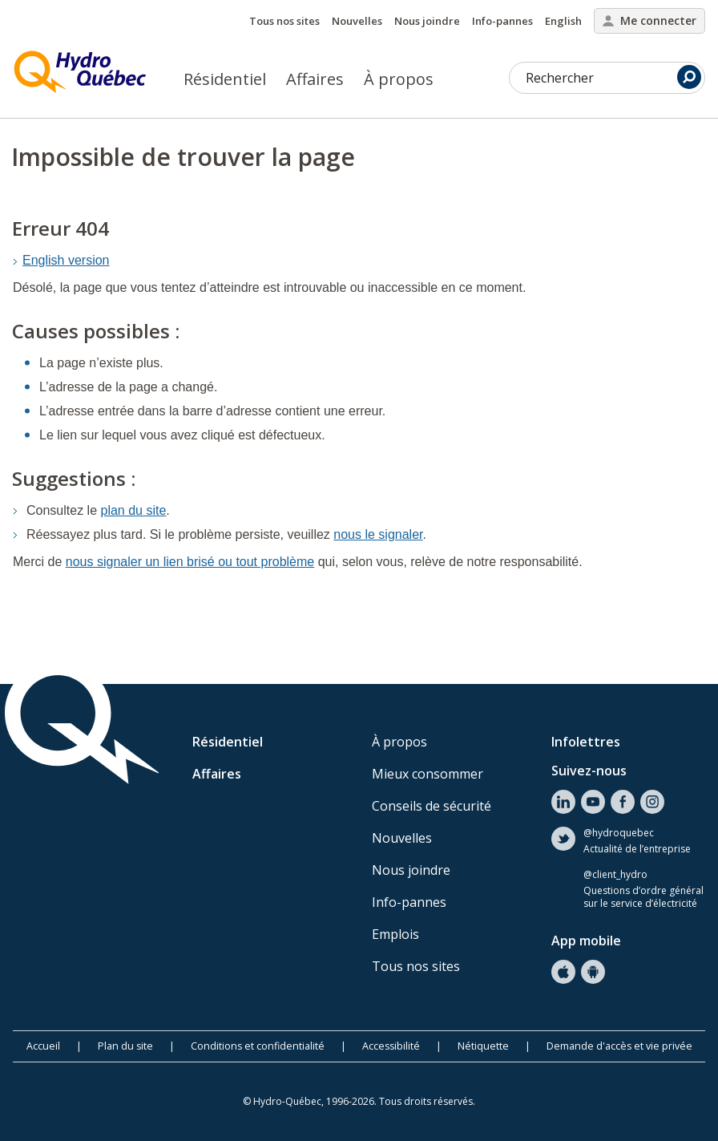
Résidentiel (225, 79)
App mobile (586, 940)
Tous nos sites (284, 21)
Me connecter (649, 20)
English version (66, 260)
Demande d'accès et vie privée (619, 1046)
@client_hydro (615, 874)
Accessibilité (391, 1046)
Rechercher (613, 77)
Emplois (395, 934)
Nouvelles (357, 21)
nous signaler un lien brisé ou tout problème (190, 561)
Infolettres (585, 742)
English (563, 21)
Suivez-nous (589, 770)
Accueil (43, 1046)
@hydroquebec (618, 833)
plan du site (134, 510)
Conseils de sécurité (431, 806)
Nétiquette (483, 1046)
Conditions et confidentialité (258, 1046)
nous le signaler (377, 534)
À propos (399, 79)
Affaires (315, 79)
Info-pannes (502, 21)
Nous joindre (427, 21)
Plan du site (125, 1046)
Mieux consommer (427, 774)
